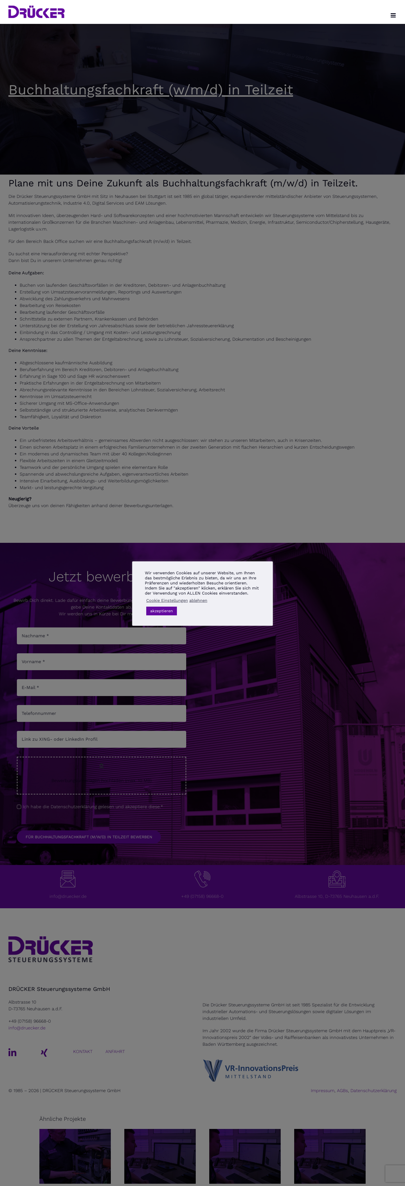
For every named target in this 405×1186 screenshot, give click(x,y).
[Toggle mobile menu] (394, 15)
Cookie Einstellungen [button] (167, 600)
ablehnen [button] (198, 600)
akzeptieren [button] (161, 611)
